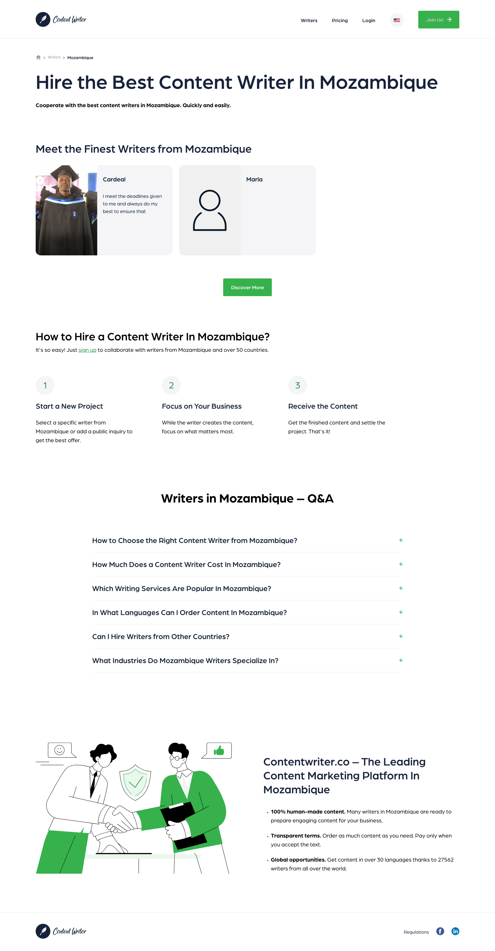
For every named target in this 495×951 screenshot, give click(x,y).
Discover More (247, 287)
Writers (308, 20)
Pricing (339, 20)
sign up (88, 349)
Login (368, 20)
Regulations (415, 932)
